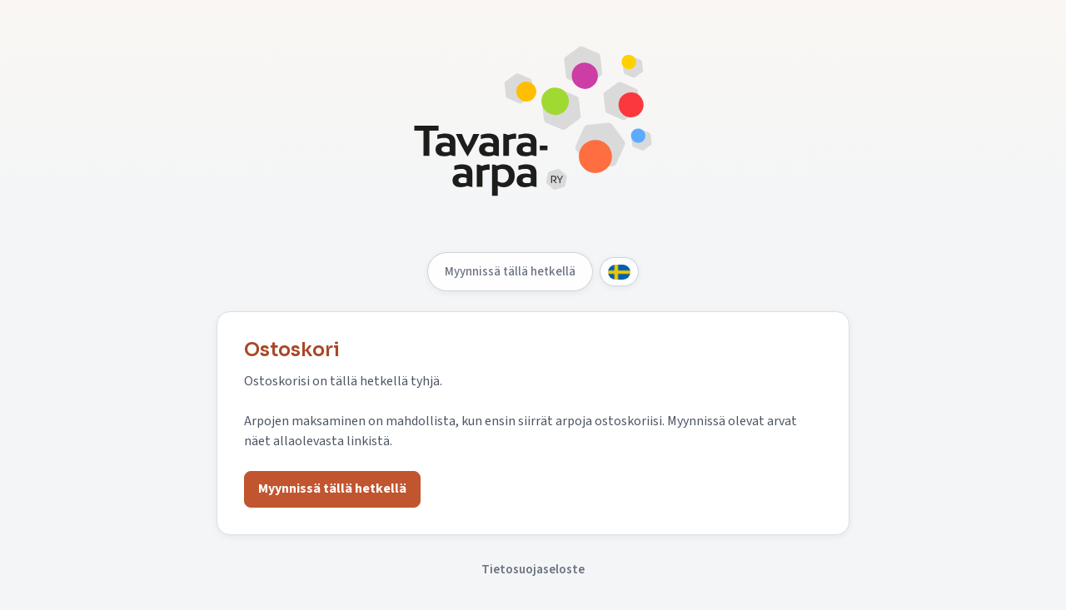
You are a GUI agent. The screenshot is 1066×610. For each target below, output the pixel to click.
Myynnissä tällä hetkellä (510, 271)
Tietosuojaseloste (533, 569)
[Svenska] (619, 271)
